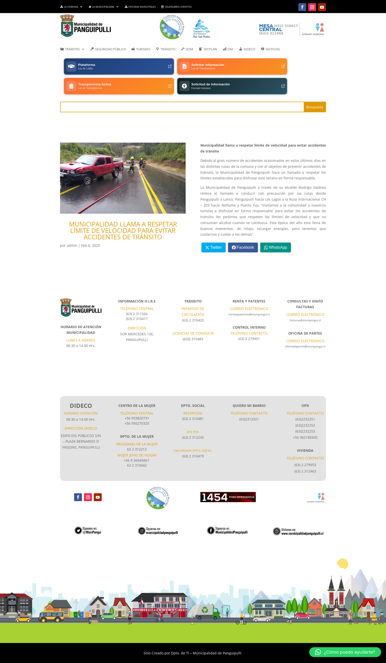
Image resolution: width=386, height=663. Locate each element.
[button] (345, 652)
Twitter (216, 228)
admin (72, 226)
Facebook (245, 228)
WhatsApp (278, 228)
